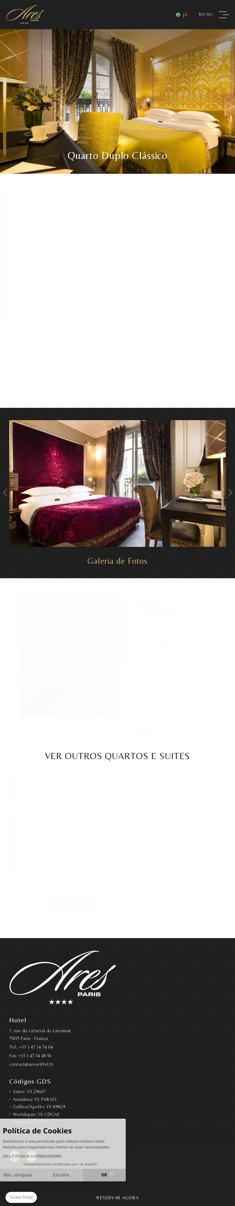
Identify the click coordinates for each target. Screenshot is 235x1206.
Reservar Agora (117, 1197)
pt (185, 15)
